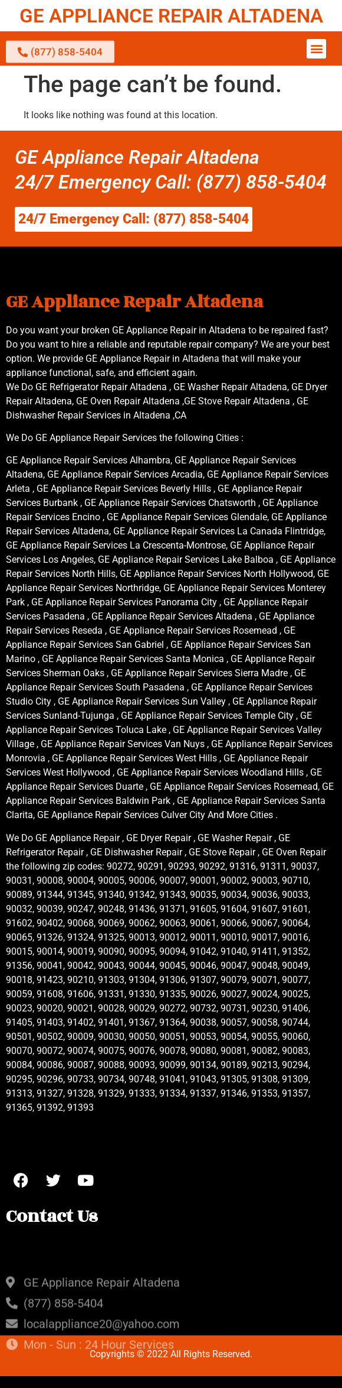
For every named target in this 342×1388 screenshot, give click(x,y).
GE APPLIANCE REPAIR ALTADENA (171, 15)
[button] (316, 49)
